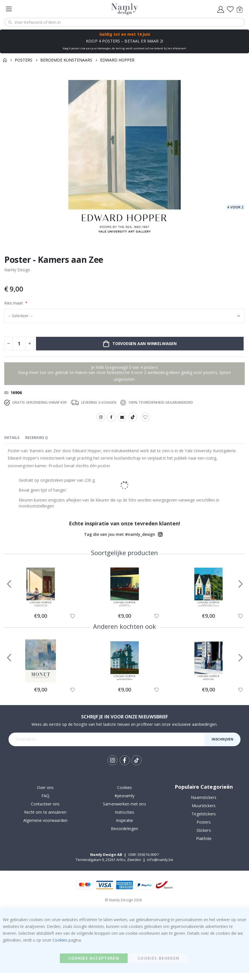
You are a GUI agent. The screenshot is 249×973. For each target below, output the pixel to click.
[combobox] (124, 22)
